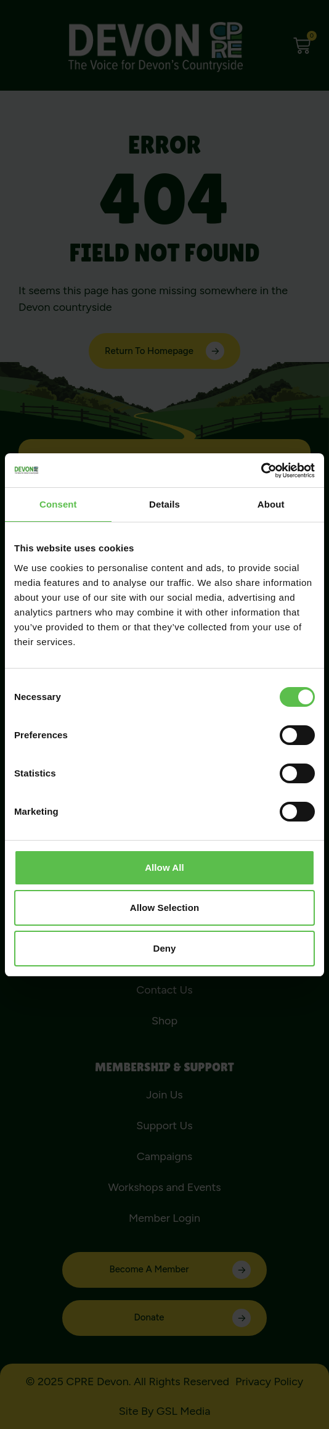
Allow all (164, 867)
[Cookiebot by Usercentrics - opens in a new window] (261, 471)
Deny (164, 948)
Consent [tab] (58, 504)
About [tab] (271, 504)
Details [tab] (164, 504)
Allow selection (164, 907)
